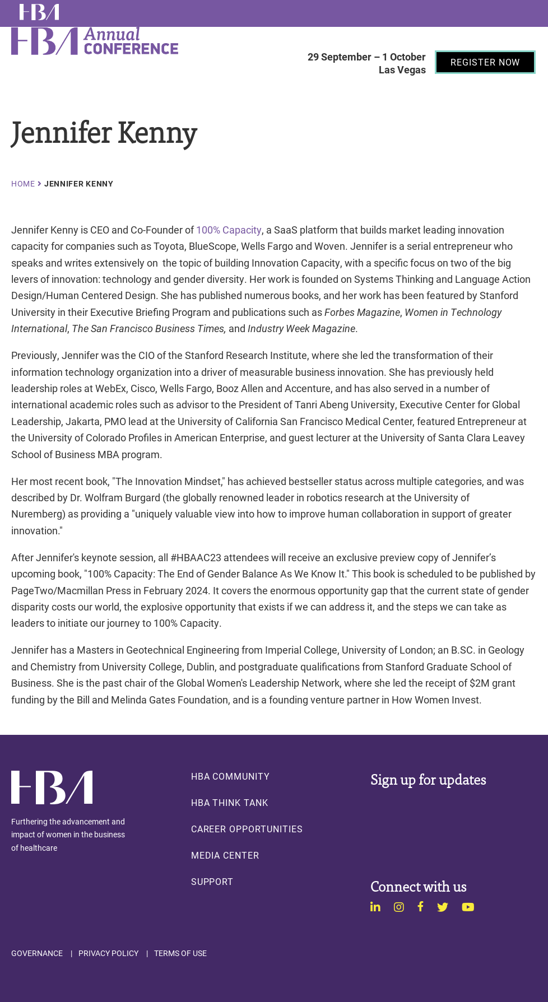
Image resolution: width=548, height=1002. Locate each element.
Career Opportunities (247, 829)
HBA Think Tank (229, 802)
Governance (37, 953)
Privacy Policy (108, 953)
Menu (314, 89)
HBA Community (230, 776)
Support (212, 881)
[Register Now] (485, 62)
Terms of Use (180, 953)
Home (23, 184)
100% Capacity (229, 229)
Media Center (225, 855)
